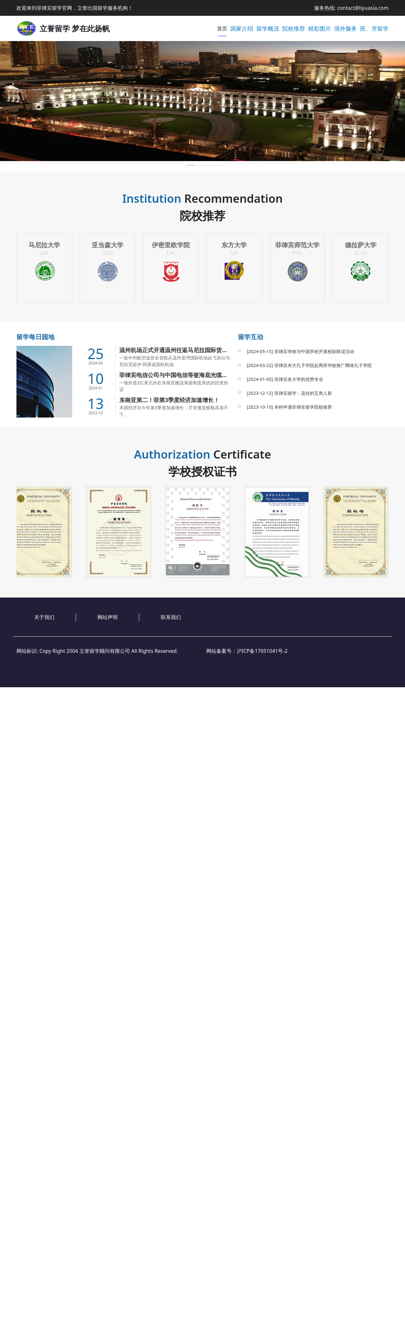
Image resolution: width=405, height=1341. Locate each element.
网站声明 (107, 617)
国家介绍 (241, 28)
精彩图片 (319, 28)
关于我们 (44, 617)
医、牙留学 (374, 28)
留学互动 (250, 337)
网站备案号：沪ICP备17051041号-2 (247, 650)
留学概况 (267, 28)
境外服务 (345, 28)
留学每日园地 (35, 337)
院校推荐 (293, 28)
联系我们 (171, 617)
